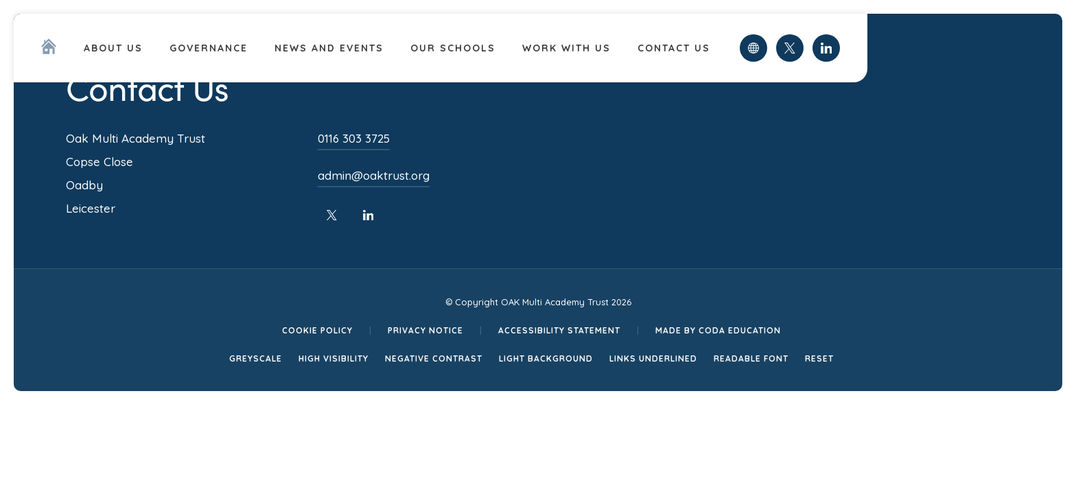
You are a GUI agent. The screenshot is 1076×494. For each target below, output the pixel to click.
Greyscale (255, 358)
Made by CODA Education (718, 330)
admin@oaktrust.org (374, 175)
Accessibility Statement (559, 330)
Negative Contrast (433, 358)
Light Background (546, 358)
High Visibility (334, 358)
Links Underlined (653, 358)
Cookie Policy (317, 330)
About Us (113, 48)
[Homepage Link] (48, 50)
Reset (819, 358)
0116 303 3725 (354, 138)
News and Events (329, 48)
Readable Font (751, 358)
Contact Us (674, 48)
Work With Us (566, 48)
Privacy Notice (425, 330)
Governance (208, 48)
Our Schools (452, 48)
